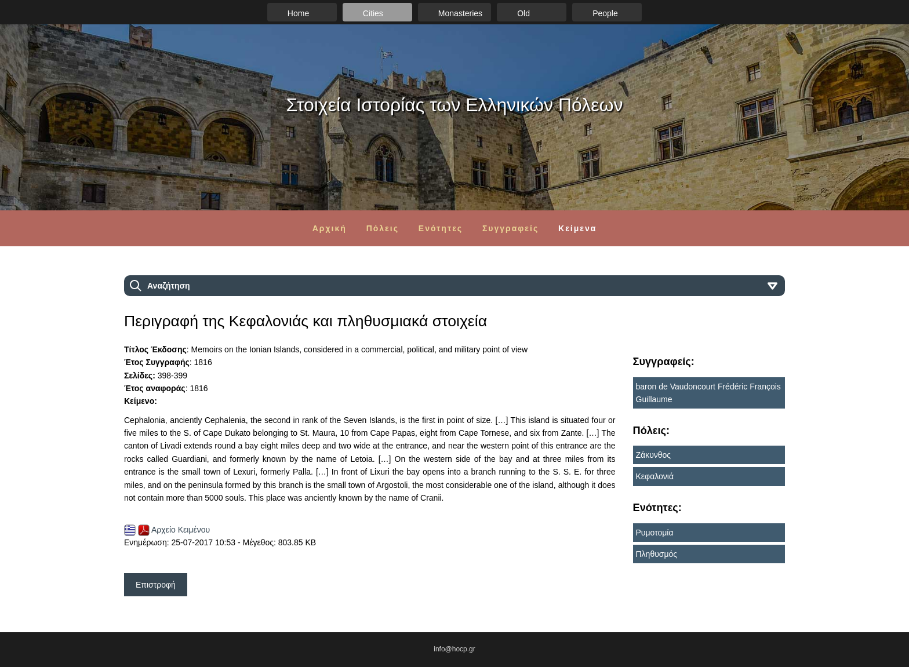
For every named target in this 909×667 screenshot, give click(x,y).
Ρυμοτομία (655, 532)
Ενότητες (441, 228)
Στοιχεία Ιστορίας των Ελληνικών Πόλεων (454, 104)
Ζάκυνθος (653, 455)
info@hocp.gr (454, 649)
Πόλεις (382, 228)
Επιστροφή (156, 584)
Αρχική (329, 228)
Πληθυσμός (657, 554)
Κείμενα (577, 228)
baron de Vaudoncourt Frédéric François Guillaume (708, 393)
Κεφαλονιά (655, 476)
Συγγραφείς (510, 228)
